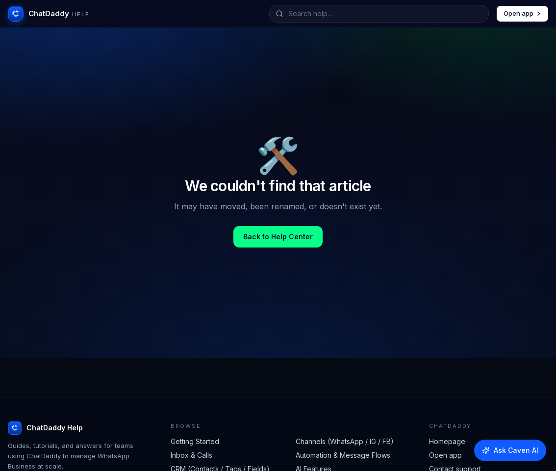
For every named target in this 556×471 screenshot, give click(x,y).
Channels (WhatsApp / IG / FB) (345, 441)
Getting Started (195, 441)
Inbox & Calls (191, 455)
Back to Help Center (278, 236)
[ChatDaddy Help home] (49, 14)
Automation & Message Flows (343, 455)
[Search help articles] (385, 14)
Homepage (447, 441)
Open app (522, 13)
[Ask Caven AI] (510, 450)
